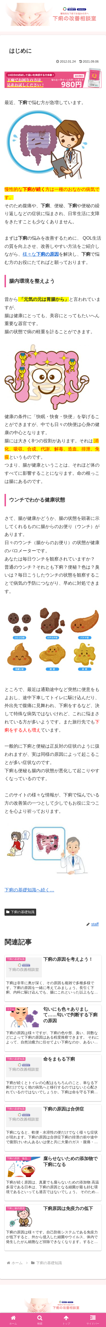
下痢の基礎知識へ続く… (29, 889)
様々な (41, 254)
